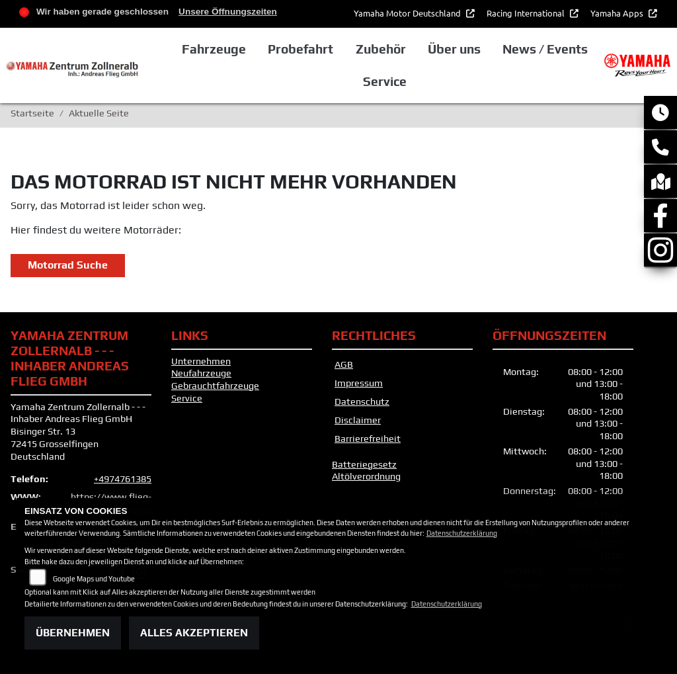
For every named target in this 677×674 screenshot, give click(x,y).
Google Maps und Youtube (94, 579)
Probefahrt (300, 49)
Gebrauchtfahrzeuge (215, 385)
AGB (344, 364)
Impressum (359, 383)
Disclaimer (358, 420)
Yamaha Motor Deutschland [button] (408, 13)
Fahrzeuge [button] (214, 49)
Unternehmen (201, 361)
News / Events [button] (545, 49)
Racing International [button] (527, 13)
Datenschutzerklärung (461, 533)
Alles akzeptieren (194, 632)
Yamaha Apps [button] (617, 13)
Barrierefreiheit (368, 438)
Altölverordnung (366, 476)
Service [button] (385, 81)
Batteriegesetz (364, 464)
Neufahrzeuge (201, 373)
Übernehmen (73, 632)
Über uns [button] (454, 49)
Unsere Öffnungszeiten (228, 12)
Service (186, 398)
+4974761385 (122, 479)
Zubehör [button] (381, 49)
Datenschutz (362, 401)
